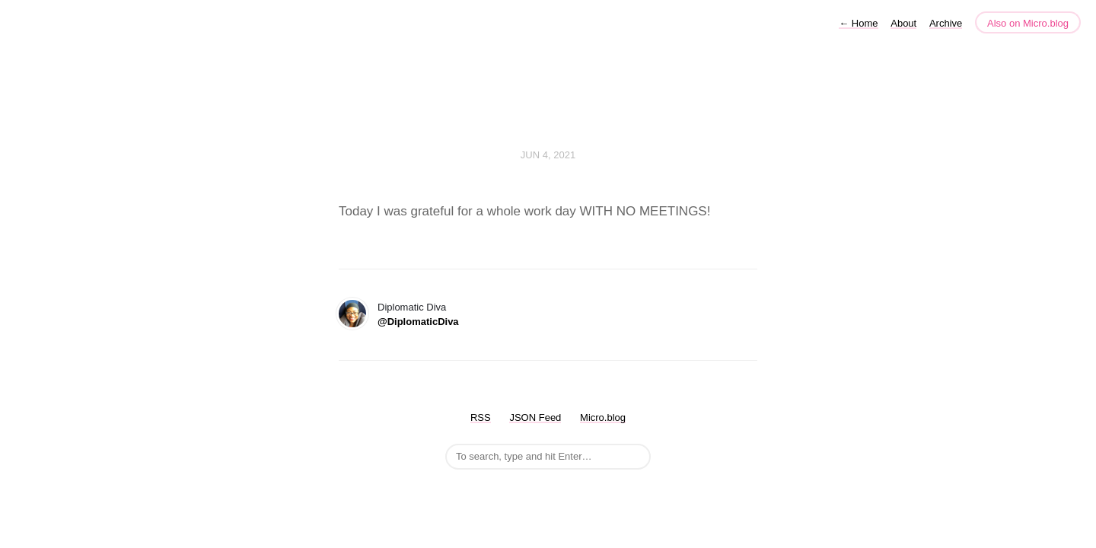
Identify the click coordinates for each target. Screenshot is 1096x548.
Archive (945, 23)
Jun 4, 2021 (548, 155)
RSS (480, 417)
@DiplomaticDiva (418, 321)
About (903, 23)
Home (858, 23)
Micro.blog (603, 417)
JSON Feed (535, 417)
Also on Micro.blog (1028, 23)
